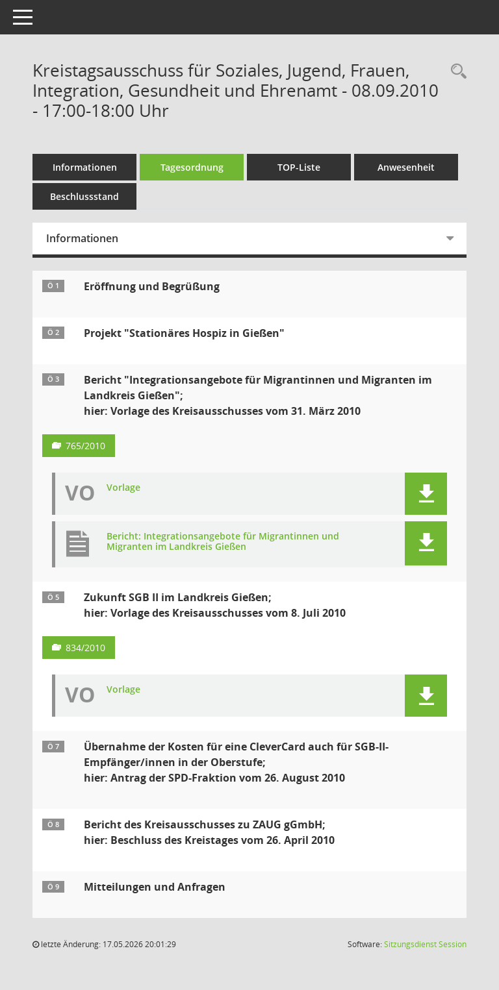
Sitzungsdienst (425, 944)
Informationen (85, 167)
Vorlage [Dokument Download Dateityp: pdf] (123, 487)
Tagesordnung (192, 167)
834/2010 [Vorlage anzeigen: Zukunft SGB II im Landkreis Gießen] (85, 647)
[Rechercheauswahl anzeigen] (455, 71)
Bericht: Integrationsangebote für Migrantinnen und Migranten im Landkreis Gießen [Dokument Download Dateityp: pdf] (223, 542)
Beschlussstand (84, 196)
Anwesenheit (406, 167)
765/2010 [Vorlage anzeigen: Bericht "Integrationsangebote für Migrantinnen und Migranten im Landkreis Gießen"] (85, 445)
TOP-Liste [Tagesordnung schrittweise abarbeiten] (298, 167)
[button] (426, 494)
